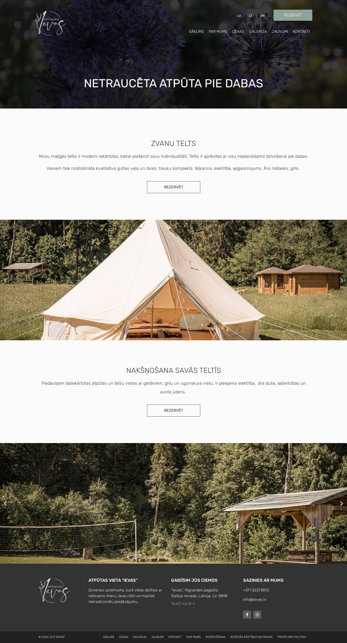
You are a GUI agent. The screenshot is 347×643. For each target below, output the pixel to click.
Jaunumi (280, 31)
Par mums (218, 31)
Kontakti (301, 31)
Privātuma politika (291, 637)
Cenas (238, 31)
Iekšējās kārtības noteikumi (251, 637)
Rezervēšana (216, 637)
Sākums (196, 31)
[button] (5, 280)
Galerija (258, 31)
